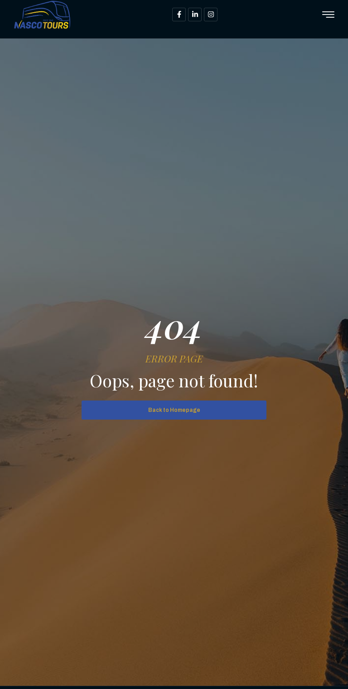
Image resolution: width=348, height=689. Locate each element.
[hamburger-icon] (328, 15)
